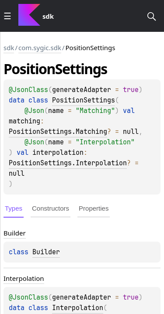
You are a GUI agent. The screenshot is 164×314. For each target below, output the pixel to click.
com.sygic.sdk (39, 47)
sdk (8, 47)
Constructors (50, 208)
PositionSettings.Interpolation (68, 163)
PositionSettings (83, 100)
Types (13, 208)
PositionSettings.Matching (58, 131)
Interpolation (77, 308)
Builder (46, 252)
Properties (93, 208)
